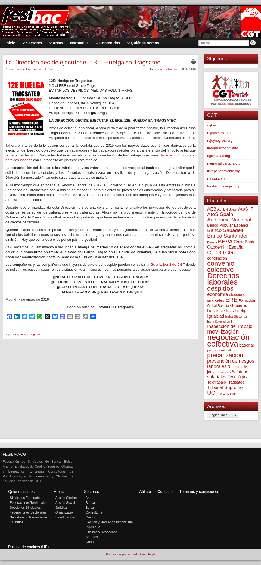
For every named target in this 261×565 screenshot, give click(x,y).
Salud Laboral (65, 517)
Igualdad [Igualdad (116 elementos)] (215, 316)
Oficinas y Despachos (101, 532)
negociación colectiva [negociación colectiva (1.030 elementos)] (228, 340)
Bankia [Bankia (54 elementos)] (212, 242)
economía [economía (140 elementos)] (217, 294)
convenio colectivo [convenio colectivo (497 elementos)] (220, 266)
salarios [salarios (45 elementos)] (226, 372)
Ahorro (90, 498)
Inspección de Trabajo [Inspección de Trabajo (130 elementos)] (229, 326)
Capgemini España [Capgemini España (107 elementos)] (225, 247)
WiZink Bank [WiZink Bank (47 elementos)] (228, 393)
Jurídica (61, 508)
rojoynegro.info (219, 133)
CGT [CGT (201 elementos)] (230, 252)
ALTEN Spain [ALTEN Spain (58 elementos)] (227, 209)
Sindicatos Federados (25, 498)
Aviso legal (147, 554)
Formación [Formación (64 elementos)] (247, 300)
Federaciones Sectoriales (28, 512)
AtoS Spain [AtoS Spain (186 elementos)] (220, 214)
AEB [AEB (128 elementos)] (211, 209)
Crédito (91, 517)
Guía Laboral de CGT (167, 265)
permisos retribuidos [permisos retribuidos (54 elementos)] (221, 350)
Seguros (92, 537)
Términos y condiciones (199, 491)
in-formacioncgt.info (222, 148)
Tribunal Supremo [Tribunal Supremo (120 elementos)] (225, 387)
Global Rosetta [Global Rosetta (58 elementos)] (218, 306)
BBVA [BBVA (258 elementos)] (225, 241)
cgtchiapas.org (218, 156)
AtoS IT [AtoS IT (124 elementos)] (245, 209)
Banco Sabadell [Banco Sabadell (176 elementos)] (225, 230)
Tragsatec (35, 334)
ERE (15, 334)
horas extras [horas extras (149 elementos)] (220, 310)
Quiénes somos (21, 491)
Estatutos (16, 522)
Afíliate (145, 491)
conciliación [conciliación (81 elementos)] (217, 258)
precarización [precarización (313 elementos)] (225, 355)
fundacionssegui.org (223, 186)
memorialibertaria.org (224, 163)
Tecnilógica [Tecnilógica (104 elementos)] (238, 377)
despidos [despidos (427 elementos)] (220, 288)
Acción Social (65, 503)
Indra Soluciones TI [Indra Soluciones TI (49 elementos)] (220, 321)
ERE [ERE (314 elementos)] (231, 299)
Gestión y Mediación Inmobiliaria (109, 522)
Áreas (59, 491)
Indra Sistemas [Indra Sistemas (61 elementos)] (236, 317)
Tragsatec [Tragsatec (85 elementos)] (235, 382)
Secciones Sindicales (25, 508)
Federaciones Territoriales (28, 503)
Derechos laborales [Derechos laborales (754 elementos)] (223, 278)
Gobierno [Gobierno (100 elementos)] (238, 305)
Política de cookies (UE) (28, 547)
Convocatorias (35, 68)
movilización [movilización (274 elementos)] (223, 331)
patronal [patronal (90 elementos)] (246, 345)
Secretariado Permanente (28, 517)
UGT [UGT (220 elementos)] (213, 393)
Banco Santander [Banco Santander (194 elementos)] (227, 236)
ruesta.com (216, 179)
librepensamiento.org (223, 171)
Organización (65, 512)
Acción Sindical (15, 68)
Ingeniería (51, 68)
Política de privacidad (121, 554)
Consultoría (94, 512)
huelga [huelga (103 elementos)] (241, 310)
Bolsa (90, 508)
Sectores (91, 491)
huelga (24, 334)
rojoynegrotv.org (219, 140)
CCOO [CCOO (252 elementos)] (215, 252)
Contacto (165, 491)
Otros (90, 542)
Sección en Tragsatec (166, 68)
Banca (90, 503)
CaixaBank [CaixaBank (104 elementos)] (244, 242)
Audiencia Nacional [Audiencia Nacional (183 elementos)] (229, 220)
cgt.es (212, 125)
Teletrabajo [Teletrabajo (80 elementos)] (216, 382)
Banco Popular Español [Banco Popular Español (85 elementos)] (227, 225)
